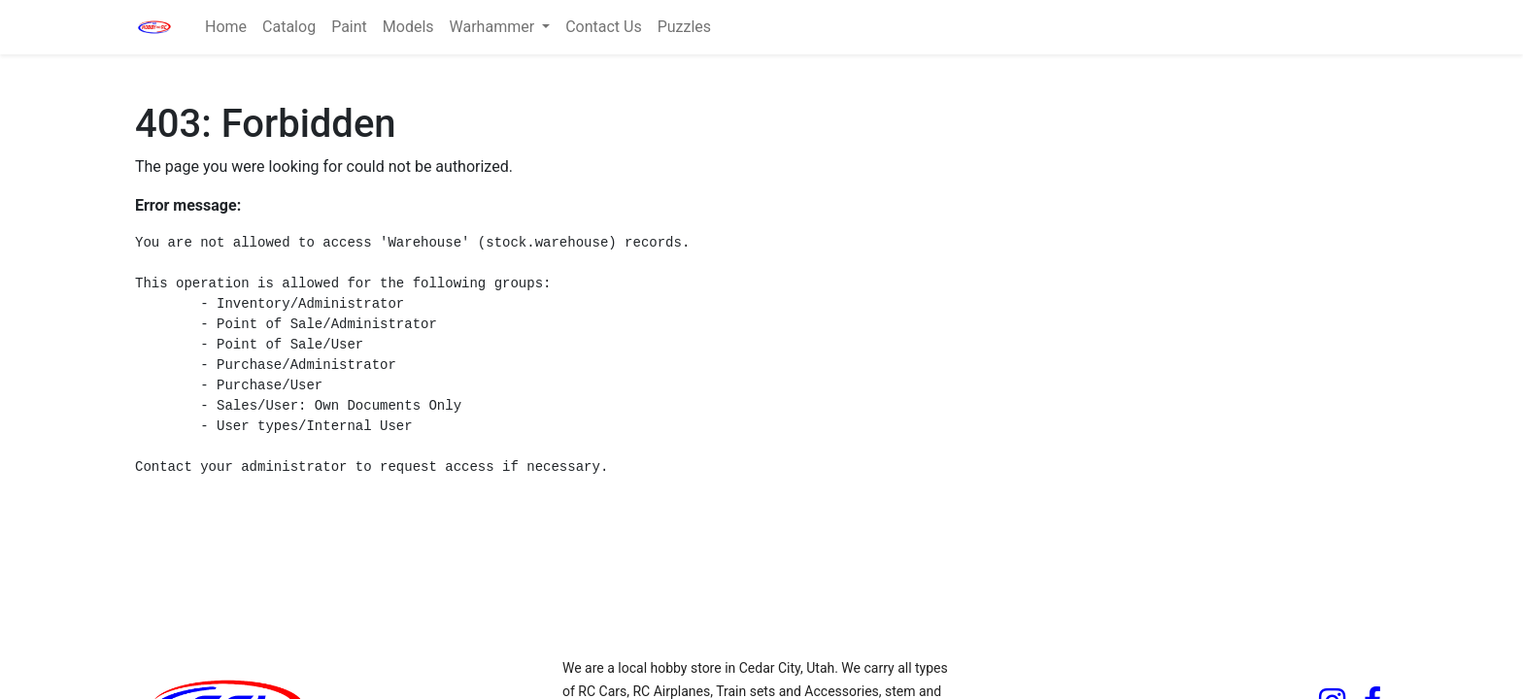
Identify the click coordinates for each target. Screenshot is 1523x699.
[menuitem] (225, 27)
